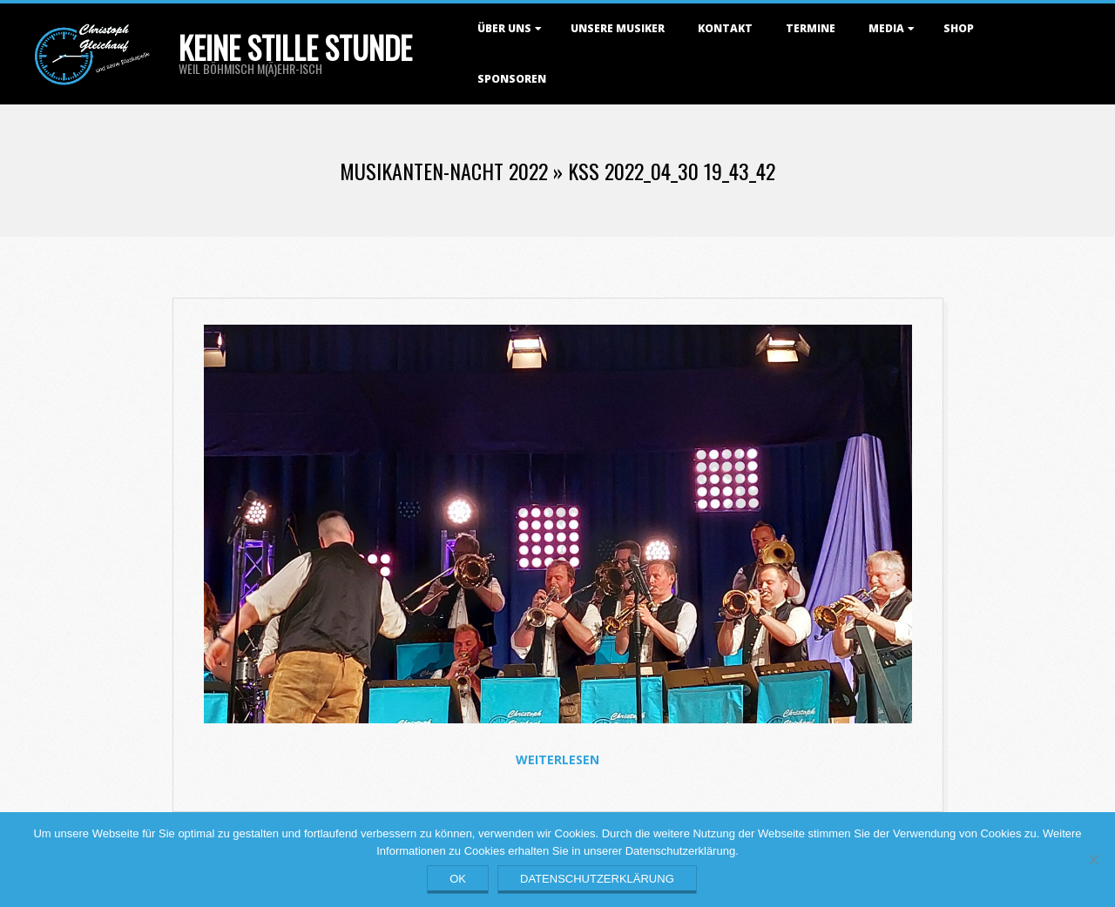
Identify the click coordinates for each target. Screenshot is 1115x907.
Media (886, 28)
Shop (958, 28)
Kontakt (725, 28)
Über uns (504, 28)
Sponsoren (511, 78)
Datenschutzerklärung (597, 878)
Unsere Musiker (618, 28)
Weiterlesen (557, 759)
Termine (810, 28)
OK (457, 878)
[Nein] (1093, 859)
